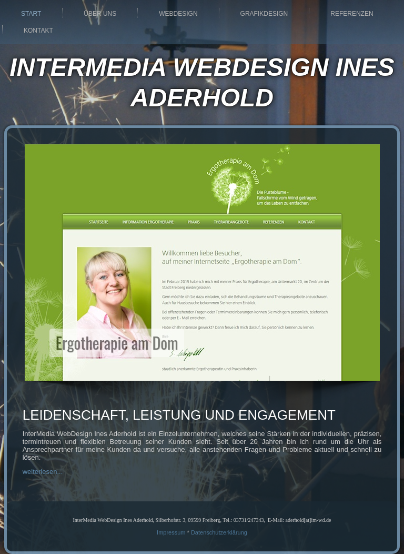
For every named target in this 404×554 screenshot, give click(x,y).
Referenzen (351, 13)
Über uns (100, 13)
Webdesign (178, 13)
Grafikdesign (264, 13)
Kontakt (38, 30)
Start (31, 13)
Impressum (171, 532)
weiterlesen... (43, 472)
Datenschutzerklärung (219, 532)
